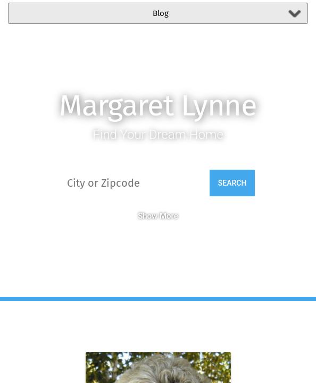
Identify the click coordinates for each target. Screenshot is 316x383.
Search (232, 183)
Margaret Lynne (158, 105)
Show (147, 216)
